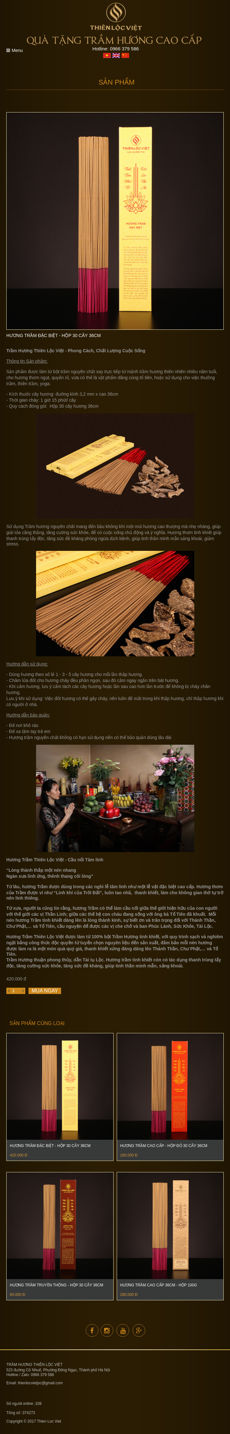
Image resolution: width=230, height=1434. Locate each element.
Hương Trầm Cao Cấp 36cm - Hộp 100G (158, 1285)
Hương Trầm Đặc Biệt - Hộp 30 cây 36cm (50, 1146)
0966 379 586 (124, 48)
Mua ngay (45, 990)
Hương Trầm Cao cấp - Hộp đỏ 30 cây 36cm (164, 1146)
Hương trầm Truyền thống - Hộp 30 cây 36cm (56, 1285)
